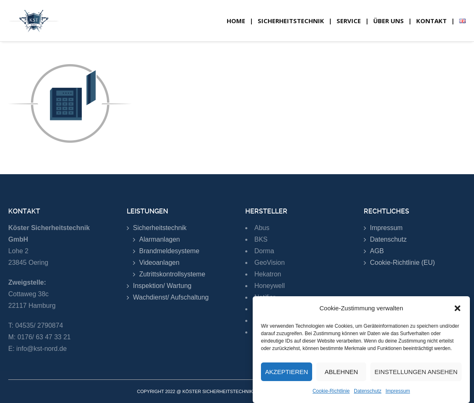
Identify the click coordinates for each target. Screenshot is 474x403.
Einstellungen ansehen (415, 374)
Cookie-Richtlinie (331, 393)
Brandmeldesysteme (169, 250)
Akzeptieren (286, 374)
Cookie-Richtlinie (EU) (402, 262)
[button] (457, 311)
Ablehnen (341, 374)
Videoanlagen (159, 262)
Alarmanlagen (159, 239)
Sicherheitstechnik (160, 227)
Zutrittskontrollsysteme (172, 274)
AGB (377, 250)
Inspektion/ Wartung (162, 285)
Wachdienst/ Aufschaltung (171, 297)
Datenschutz (368, 393)
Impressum (398, 393)
